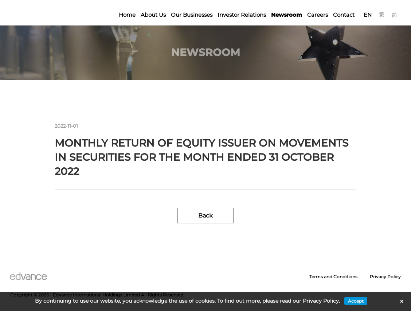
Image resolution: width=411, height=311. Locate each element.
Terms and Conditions (333, 276)
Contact (344, 14)
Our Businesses (191, 14)
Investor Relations (242, 14)
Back (205, 215)
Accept (356, 301)
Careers (317, 14)
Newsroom (286, 14)
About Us (153, 14)
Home (127, 14)
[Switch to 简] (394, 15)
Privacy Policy (385, 276)
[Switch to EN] (367, 15)
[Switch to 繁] (381, 15)
